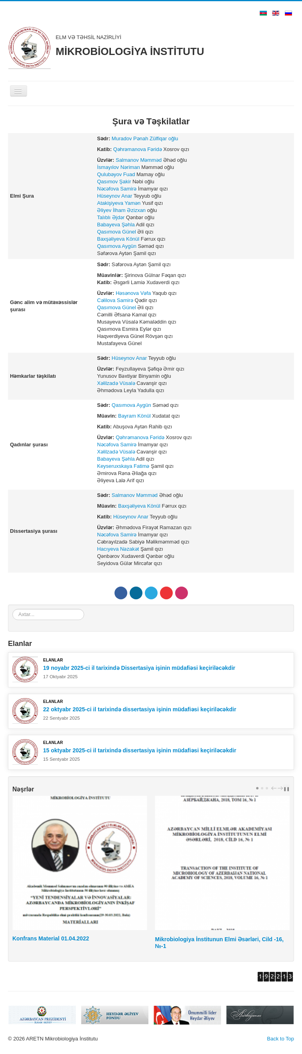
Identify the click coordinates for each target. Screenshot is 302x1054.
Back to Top (280, 1039)
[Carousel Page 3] (267, 788)
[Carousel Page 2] (262, 788)
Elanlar (53, 660)
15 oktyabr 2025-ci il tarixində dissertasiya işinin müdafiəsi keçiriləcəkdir (139, 750)
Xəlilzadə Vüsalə (116, 383)
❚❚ (286, 788)
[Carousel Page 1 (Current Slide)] (257, 788)
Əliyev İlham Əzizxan (121, 210)
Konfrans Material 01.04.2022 (50, 938)
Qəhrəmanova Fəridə (137, 149)
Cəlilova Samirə (115, 300)
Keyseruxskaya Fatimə (123, 466)
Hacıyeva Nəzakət (118, 549)
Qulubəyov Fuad (116, 174)
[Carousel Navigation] (276, 788)
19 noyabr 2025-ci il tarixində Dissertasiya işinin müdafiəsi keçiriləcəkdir (139, 668)
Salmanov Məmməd (139, 160)
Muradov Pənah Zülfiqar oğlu (145, 138)
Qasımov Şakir (114, 181)
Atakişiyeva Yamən (118, 203)
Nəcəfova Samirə (116, 189)
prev (274, 788)
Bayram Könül (134, 416)
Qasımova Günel (116, 232)
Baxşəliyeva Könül (118, 239)
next (281, 788)
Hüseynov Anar (114, 196)
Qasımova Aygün (116, 246)
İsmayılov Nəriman (118, 167)
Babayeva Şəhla (115, 225)
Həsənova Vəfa (133, 293)
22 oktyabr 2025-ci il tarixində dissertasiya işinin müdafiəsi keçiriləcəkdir (139, 709)
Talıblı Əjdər (110, 217)
